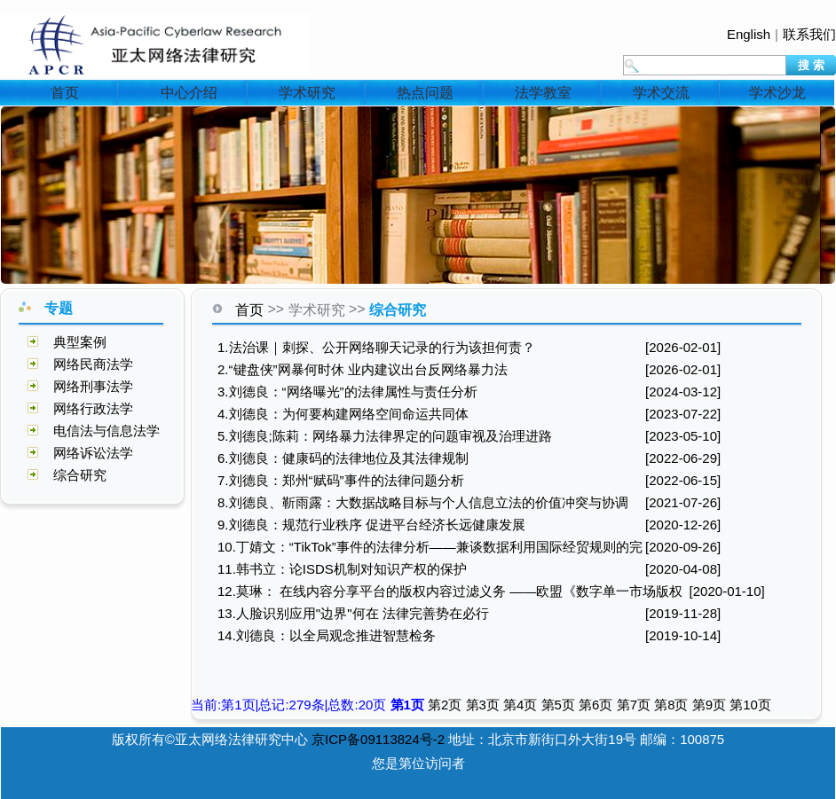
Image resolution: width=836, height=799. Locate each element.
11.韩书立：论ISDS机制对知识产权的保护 (342, 568)
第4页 (522, 704)
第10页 (750, 704)
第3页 (485, 704)
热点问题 (425, 92)
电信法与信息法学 (106, 430)
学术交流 (661, 92)
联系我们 (809, 34)
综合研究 (79, 474)
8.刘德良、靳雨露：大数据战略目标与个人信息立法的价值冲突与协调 (422, 502)
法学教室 (543, 92)
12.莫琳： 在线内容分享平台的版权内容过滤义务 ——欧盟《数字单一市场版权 (449, 591)
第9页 (711, 704)
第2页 (447, 704)
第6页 (598, 704)
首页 (65, 92)
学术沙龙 (777, 92)
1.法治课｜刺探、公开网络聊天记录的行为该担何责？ (376, 347)
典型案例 (79, 341)
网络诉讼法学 (93, 452)
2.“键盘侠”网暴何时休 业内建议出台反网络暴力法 (362, 369)
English (748, 34)
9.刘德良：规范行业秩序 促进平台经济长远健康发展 (371, 524)
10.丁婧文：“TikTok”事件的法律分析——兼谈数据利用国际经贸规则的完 (430, 546)
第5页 (560, 704)
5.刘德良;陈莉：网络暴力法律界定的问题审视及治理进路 (384, 435)
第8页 (673, 704)
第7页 (636, 704)
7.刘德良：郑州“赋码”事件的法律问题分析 (340, 480)
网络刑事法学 (93, 386)
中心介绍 (189, 92)
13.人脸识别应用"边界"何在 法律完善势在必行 (353, 613)
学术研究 (307, 92)
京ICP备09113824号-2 (378, 739)
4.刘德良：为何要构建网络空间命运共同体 (343, 413)
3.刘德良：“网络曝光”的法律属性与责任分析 (347, 391)
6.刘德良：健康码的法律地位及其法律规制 (343, 458)
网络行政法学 (93, 408)
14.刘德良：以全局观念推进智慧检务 (326, 635)
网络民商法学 (93, 364)
